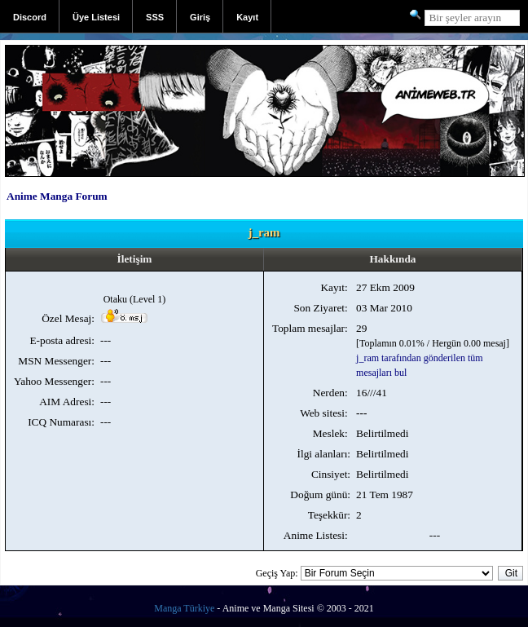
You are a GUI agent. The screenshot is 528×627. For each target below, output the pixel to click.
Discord (29, 17)
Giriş (200, 17)
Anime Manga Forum (57, 196)
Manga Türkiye (184, 608)
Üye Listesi (96, 17)
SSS (155, 17)
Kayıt (247, 17)
